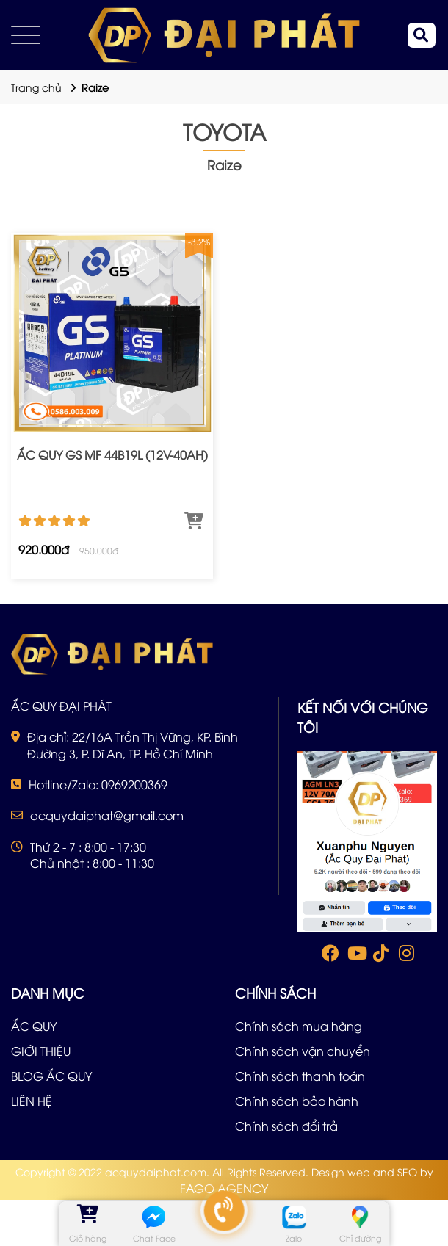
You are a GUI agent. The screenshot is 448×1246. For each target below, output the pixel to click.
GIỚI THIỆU (41, 1051)
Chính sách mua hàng (298, 1026)
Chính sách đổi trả (286, 1126)
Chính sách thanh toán (300, 1076)
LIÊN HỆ (31, 1101)
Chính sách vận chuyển (302, 1051)
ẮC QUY (34, 1026)
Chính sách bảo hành (296, 1101)
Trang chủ (36, 87)
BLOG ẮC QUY (51, 1076)
